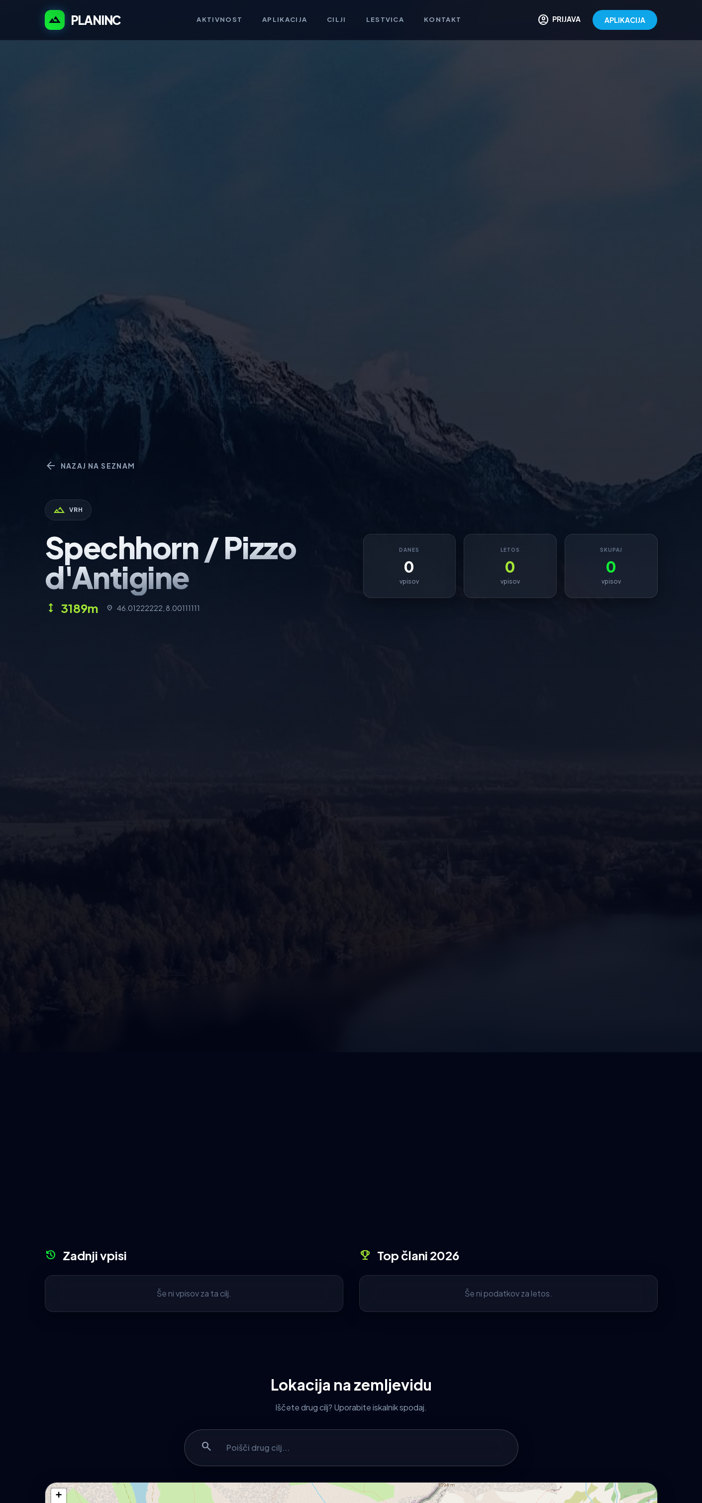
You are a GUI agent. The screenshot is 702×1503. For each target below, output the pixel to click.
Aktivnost (219, 19)
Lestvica (385, 19)
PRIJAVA (559, 20)
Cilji (336, 19)
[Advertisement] (351, 1153)
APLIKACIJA (624, 19)
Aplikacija (284, 19)
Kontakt (442, 19)
